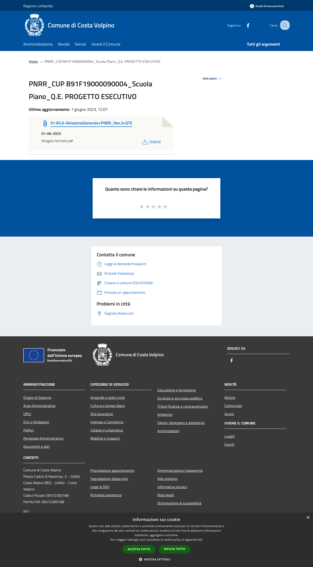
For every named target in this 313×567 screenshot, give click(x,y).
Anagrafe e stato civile (107, 397)
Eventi (229, 444)
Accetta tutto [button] (139, 549)
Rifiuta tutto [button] (174, 549)
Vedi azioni (212, 78)
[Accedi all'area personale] (267, 6)
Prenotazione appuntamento (112, 470)
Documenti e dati (36, 446)
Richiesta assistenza (106, 495)
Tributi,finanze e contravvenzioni (182, 406)
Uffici (27, 414)
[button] (156, 559)
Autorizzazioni (168, 431)
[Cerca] (284, 25)
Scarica (151, 141)
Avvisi (229, 414)
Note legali (165, 495)
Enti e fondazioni (36, 422)
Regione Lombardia (38, 6)
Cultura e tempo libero (107, 405)
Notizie (229, 397)
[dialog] (156, 540)
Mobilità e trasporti (105, 438)
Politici (28, 430)
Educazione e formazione (176, 390)
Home (33, 61)
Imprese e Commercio (106, 422)
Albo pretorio (167, 478)
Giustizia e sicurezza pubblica (179, 398)
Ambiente (164, 414)
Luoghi (229, 436)
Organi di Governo (37, 397)
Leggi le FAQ (99, 486)
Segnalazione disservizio (109, 478)
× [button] (308, 517)
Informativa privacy (172, 486)
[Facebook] (243, 25)
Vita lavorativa (101, 414)
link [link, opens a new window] (200, 540)
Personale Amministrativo (43, 438)
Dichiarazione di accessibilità (179, 503)
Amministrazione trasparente (180, 470)
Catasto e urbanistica (106, 430)
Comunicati (233, 405)
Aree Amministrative (39, 405)
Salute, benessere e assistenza (181, 422)
